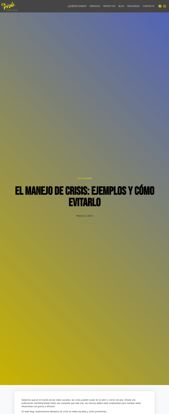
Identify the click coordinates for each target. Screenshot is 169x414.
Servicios (95, 6)
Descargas (133, 6)
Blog (121, 6)
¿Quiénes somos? (77, 6)
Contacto (148, 6)
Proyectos (109, 6)
